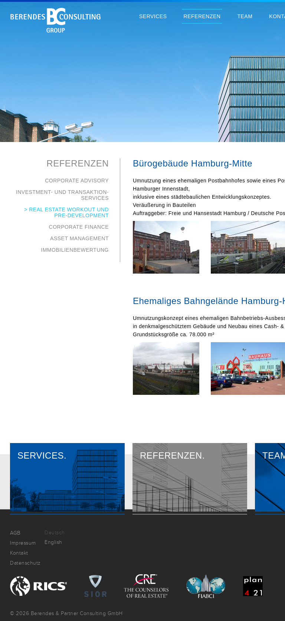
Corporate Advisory (77, 181)
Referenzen (202, 16)
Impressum (23, 543)
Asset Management (79, 238)
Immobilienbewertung (75, 250)
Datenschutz (25, 563)
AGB (15, 533)
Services (153, 16)
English (53, 542)
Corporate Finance (79, 227)
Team (244, 16)
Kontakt (19, 553)
